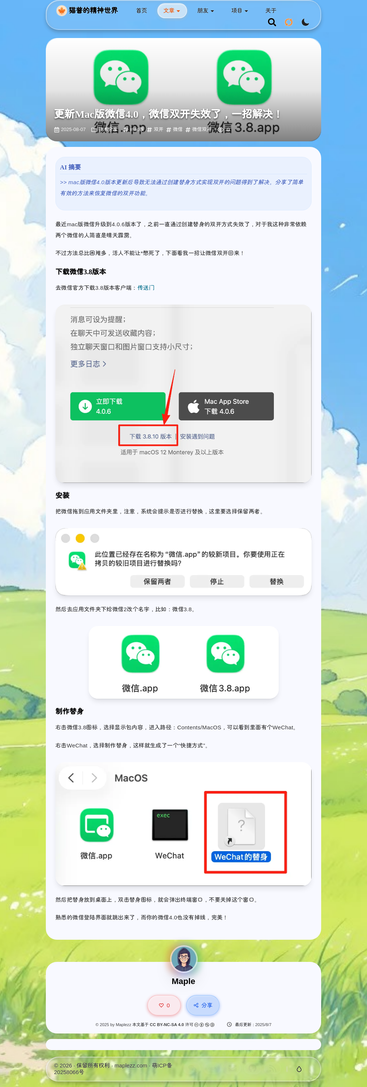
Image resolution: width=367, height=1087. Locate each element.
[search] (272, 22)
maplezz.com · (133, 1065)
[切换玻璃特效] (299, 1069)
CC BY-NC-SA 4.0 (167, 1024)
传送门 (145, 288)
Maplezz (123, 1024)
